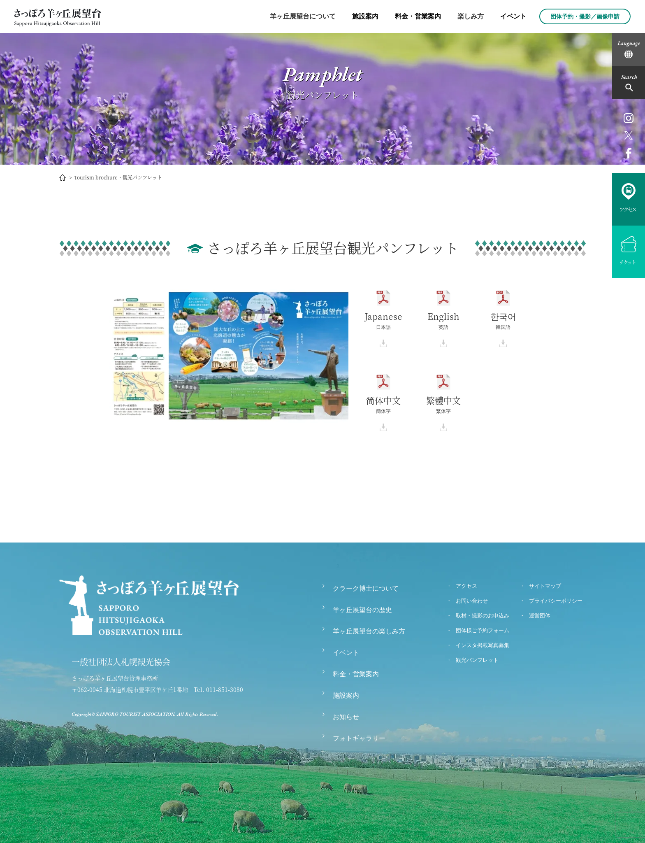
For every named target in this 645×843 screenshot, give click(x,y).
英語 (443, 320)
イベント (513, 16)
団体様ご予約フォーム (482, 630)
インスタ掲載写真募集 (482, 645)
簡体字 (383, 407)
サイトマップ (545, 586)
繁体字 (443, 407)
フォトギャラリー (359, 738)
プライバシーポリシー (555, 601)
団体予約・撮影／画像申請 (584, 16)
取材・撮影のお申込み (482, 615)
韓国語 (503, 320)
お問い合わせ (472, 601)
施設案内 (365, 16)
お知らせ (346, 716)
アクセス (466, 586)
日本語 (383, 320)
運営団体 (539, 615)
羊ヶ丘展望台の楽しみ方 (369, 631)
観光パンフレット (477, 660)
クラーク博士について (366, 588)
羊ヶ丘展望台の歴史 (362, 609)
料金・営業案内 (418, 16)
